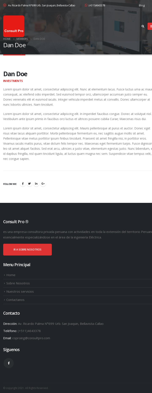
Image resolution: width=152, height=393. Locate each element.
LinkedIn (36, 184)
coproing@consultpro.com (31, 338)
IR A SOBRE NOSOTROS (27, 249)
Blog (142, 5)
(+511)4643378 (95, 5)
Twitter (30, 184)
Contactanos (15, 300)
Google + (43, 184)
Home (10, 275)
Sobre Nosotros (18, 283)
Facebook (23, 184)
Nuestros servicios (20, 291)
